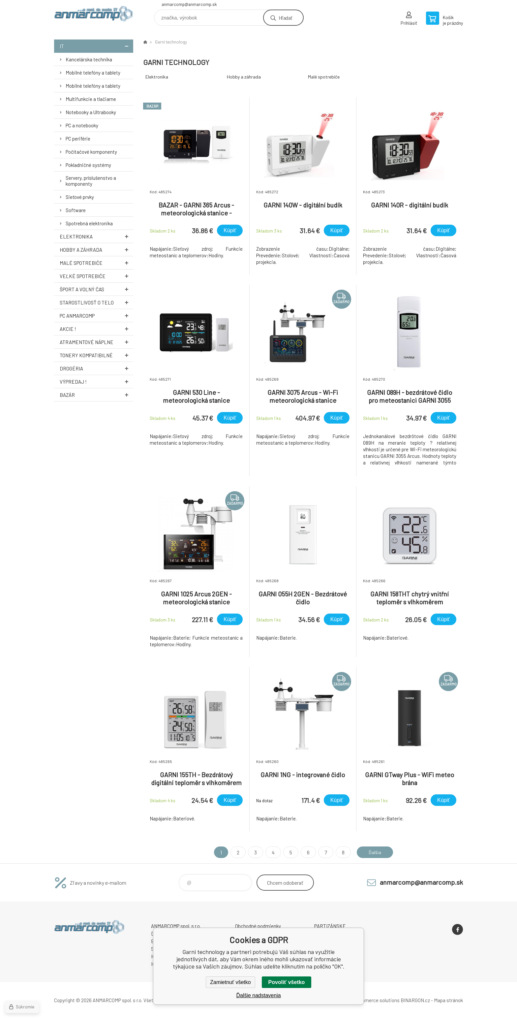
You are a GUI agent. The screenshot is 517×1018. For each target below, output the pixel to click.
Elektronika (96, 236)
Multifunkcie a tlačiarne (91, 99)
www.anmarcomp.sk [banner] (93, 15)
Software (76, 210)
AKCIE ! (96, 328)
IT (96, 46)
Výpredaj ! (96, 381)
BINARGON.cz (415, 1000)
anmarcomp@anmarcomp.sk (189, 4)
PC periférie (78, 139)
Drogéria (96, 368)
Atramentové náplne (96, 341)
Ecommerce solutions (376, 1000)
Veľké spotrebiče (96, 276)
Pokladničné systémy (88, 165)
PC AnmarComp (96, 315)
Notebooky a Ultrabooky (91, 112)
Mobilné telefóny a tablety (93, 73)
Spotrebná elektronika (89, 223)
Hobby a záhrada (96, 249)
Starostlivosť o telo (96, 302)
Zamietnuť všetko (230, 982)
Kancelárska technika (89, 59)
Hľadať (285, 18)
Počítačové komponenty (91, 152)
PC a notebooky (82, 125)
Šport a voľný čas (96, 289)
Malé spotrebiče (96, 262)
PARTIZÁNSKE (330, 926)
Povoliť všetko (286, 982)
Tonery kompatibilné (96, 355)
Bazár (96, 394)
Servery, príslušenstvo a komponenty (91, 181)
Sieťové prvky (80, 197)
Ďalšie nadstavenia (258, 995)
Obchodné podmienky (258, 926)
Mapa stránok (448, 1000)
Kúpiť (230, 230)
